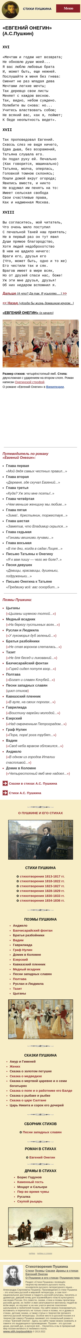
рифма (32, 1253)
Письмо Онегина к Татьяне (29, 581)
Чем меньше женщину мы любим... (36, 504)
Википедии (55, 387)
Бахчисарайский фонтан (27, 663)
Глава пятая (16, 510)
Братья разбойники (23, 641)
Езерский (14, 718)
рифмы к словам (44, 1253)
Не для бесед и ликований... (31, 658)
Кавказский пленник (23, 696)
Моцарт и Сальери (32, 1187)
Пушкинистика (70, 1277)
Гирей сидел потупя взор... (31, 669)
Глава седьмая (19, 532)
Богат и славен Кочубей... (30, 680)
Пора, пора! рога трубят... (31, 735)
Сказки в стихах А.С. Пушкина (33, 783)
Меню (66, 8)
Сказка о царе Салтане (28, 1100)
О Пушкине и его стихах (42, 1277)
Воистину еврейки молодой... (33, 713)
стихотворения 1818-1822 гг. (42, 881)
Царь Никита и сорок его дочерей (37, 1105)
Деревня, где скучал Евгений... (33, 482)
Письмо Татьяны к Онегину (29, 554)
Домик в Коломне (21, 768)
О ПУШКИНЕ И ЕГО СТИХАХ (40, 813)
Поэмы (39, 1270)
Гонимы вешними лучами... (29, 537)
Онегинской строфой (29, 382)
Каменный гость (30, 1182)
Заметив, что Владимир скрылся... (37, 526)
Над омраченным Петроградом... (36, 724)
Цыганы (13, 608)
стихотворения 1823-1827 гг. (42, 886)
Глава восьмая (19, 543)
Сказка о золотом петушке (31, 1071)
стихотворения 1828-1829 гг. (42, 891)
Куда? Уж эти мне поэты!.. (30, 493)
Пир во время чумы (33, 1191)
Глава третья (17, 488)
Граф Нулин (16, 729)
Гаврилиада (16, 707)
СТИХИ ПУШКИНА (40, 868)
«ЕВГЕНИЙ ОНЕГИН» (28, 313)
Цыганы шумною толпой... (31, 613)
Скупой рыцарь (29, 1201)
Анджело (13, 751)
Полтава (13, 674)
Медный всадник (20, 619)
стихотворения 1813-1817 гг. (42, 876)
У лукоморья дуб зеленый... (31, 635)
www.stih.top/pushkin (17, 1331)
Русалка (23, 1196)
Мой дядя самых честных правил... (36, 471)
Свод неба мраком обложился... (34, 746)
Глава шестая (17, 521)
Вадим (11, 740)
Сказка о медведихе (26, 1076)
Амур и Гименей (23, 1061)
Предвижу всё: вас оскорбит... (32, 587)
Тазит (11, 652)
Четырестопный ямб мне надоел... (38, 773)
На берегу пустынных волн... (33, 624)
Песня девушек (19, 565)
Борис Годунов (29, 1177)
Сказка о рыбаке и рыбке (30, 1095)
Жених (15, 1066)
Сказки (50, 1270)
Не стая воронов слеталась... (33, 647)
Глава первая (17, 466)
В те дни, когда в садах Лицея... (34, 548)
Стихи (29, 1270)
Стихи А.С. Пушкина (25, 793)
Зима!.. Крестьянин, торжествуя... (37, 515)
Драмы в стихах (67, 1270)
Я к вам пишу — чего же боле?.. (34, 559)
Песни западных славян (27, 685)
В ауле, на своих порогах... (30, 702)
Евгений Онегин (42, 1157)
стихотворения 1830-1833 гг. (42, 896)
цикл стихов (17, 691)
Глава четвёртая (20, 499)
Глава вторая (17, 477)
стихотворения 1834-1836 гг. (42, 900)
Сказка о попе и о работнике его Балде (41, 1090)
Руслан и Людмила (22, 630)
